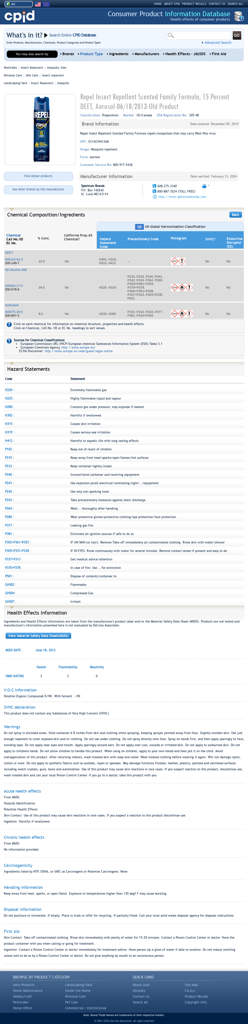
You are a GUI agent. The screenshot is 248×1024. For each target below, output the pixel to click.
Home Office (22, 1008)
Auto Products (24, 985)
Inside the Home (78, 991)
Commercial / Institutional (85, 1008)
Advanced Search (218, 43)
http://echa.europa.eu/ (79, 347)
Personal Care (75, 996)
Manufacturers (147, 54)
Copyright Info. (196, 1002)
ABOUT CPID (172, 4)
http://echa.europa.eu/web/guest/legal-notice (79, 351)
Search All (140, 1002)
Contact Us (141, 996)
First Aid (219, 54)
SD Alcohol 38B (16, 270)
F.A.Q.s (190, 991)
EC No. (11, 243)
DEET (9, 252)
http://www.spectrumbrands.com (182, 197)
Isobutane (12, 305)
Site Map (191, 985)
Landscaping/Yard (78, 985)
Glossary (139, 991)
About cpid (141, 985)
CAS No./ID (14, 239)
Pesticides (21, 1002)
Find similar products (38, 176)
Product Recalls (196, 996)
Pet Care (71, 1002)
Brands (68, 54)
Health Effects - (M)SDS (185, 54)
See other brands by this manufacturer (38, 189)
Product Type (91, 54)
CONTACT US (217, 4)
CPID (19, 16)
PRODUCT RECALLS (194, 4)
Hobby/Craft (22, 996)
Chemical (13, 235)
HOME (158, 4)
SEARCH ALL (235, 4)
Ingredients (118, 54)
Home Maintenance (28, 991)
